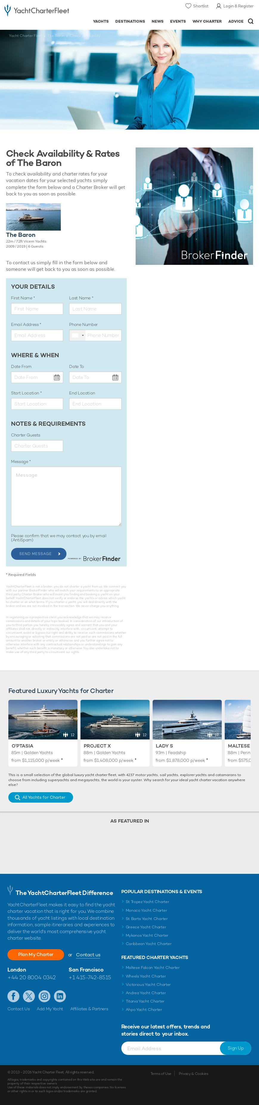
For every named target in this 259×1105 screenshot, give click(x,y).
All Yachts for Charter (43, 797)
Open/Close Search (251, 21)
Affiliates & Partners (89, 1008)
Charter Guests (25, 435)
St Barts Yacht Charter (147, 918)
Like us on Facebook (13, 996)
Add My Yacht (50, 1008)
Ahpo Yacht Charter (144, 1009)
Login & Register (239, 6)
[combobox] (77, 335)
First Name (22, 298)
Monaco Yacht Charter (146, 910)
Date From (21, 366)
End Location (82, 393)
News (158, 21)
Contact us (88, 955)
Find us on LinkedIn (60, 996)
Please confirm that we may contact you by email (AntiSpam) (58, 538)
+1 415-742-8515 (90, 977)
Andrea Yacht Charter (146, 992)
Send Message (35, 553)
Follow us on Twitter (29, 996)
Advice (236, 21)
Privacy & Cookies (193, 1073)
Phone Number (83, 324)
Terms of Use (161, 1073)
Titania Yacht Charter (145, 1001)
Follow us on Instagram (44, 996)
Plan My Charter (35, 954)
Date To (76, 366)
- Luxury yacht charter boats (36, 11)
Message (20, 461)
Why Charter (207, 21)
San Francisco (86, 969)
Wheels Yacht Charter (146, 976)
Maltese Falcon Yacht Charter (153, 967)
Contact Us (18, 1008)
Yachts (101, 21)
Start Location (25, 393)
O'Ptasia (22, 746)
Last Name (80, 298)
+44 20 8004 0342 (31, 977)
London (16, 969)
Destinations (130, 21)
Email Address (25, 324)
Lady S (164, 746)
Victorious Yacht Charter (148, 984)
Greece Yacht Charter (146, 927)
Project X (97, 746)
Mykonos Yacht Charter (147, 935)
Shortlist (200, 6)
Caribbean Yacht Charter (149, 943)
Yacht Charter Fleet (25, 35)
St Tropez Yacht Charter (147, 901)
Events (178, 21)
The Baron (56, 35)
